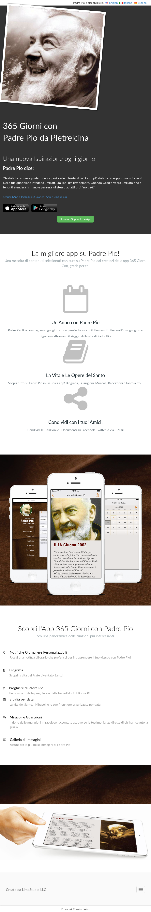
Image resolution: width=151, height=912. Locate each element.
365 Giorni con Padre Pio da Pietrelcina (46, 132)
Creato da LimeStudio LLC (26, 889)
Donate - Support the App (75, 219)
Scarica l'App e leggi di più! (19, 196)
